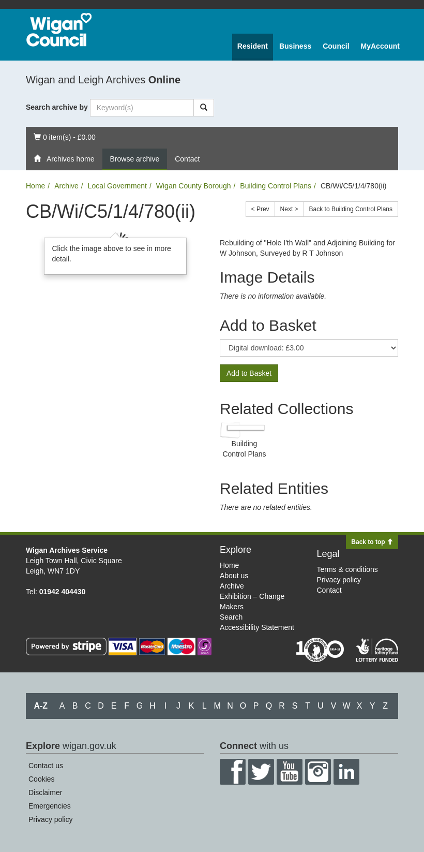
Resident (252, 46)
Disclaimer (45, 792)
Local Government (117, 186)
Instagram (318, 772)
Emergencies (49, 806)
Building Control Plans (275, 186)
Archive (66, 186)
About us (234, 575)
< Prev (260, 209)
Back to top (372, 542)
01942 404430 (62, 591)
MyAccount (380, 46)
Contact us (45, 765)
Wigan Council (59, 29)
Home (35, 186)
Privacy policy (339, 580)
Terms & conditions (347, 569)
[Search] (203, 107)
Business (295, 46)
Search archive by (57, 107)
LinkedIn (346, 772)
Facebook (233, 772)
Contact (187, 159)
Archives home (64, 159)
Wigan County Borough (193, 186)
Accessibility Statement (257, 627)
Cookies (41, 779)
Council (336, 46)
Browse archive (135, 159)
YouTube (289, 772)
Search (231, 617)
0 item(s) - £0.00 (64, 136)
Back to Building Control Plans (350, 209)
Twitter (261, 772)
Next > (289, 209)
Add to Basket (248, 373)
